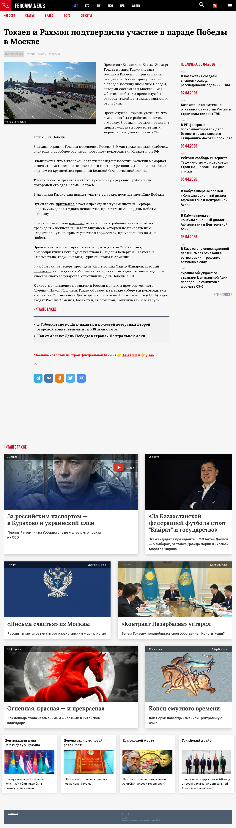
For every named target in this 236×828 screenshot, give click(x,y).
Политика (54, 54)
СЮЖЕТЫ (89, 16)
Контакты (13, 817)
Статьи (31, 16)
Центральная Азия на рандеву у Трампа (24, 743)
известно (76, 223)
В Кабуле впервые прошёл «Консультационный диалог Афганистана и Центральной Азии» (204, 198)
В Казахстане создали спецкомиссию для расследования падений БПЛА (205, 80)
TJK (100, 5)
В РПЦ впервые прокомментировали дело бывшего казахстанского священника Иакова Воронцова (206, 131)
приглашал (65, 204)
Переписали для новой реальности (85, 743)
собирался (42, 271)
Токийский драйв (198, 741)
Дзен (150, 355)
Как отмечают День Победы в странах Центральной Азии (93, 336)
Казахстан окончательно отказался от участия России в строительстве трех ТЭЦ (206, 109)
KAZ (75, 5)
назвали (143, 146)
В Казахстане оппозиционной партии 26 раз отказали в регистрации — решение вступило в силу (205, 255)
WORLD (139, 5)
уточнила (152, 113)
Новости (10, 16)
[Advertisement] (118, 418)
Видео (50, 16)
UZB (124, 5)
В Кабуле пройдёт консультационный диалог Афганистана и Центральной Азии (204, 222)
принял (112, 285)
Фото (68, 16)
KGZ (88, 5)
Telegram (129, 355)
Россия (31, 54)
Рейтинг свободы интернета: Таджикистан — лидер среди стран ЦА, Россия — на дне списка (204, 164)
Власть (42, 54)
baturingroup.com (146, 824)
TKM (112, 5)
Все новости (223, 294)
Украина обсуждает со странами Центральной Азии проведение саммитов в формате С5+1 (204, 280)
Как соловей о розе (140, 741)
